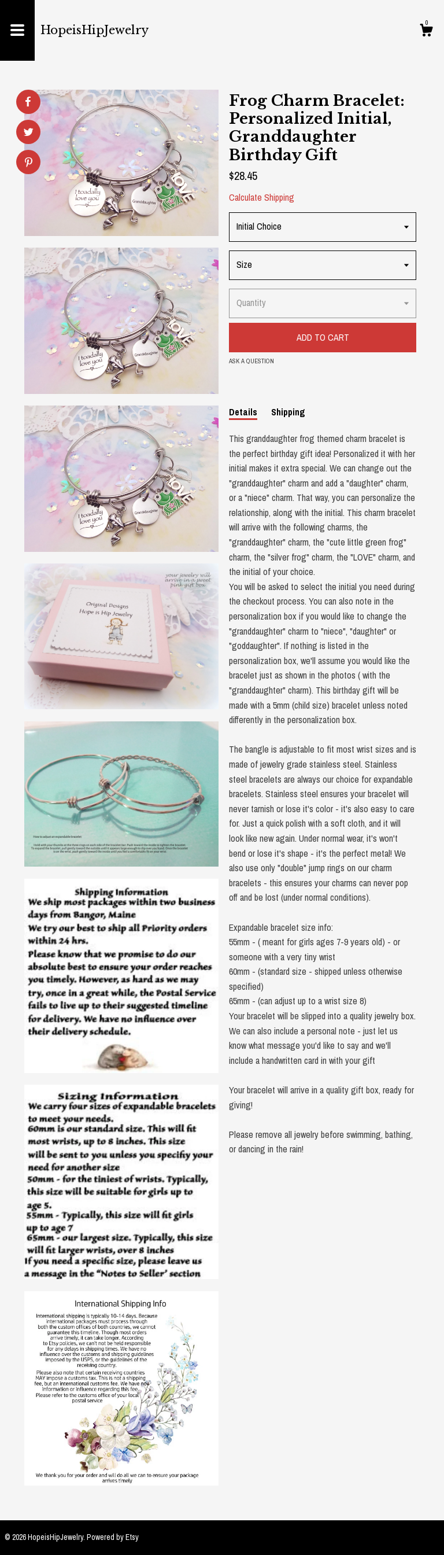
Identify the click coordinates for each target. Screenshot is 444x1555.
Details (243, 412)
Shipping (288, 412)
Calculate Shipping (261, 197)
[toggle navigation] (17, 30)
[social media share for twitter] (29, 133)
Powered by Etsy (113, 1537)
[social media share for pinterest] (29, 163)
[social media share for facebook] (27, 101)
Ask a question (251, 361)
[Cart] (426, 31)
